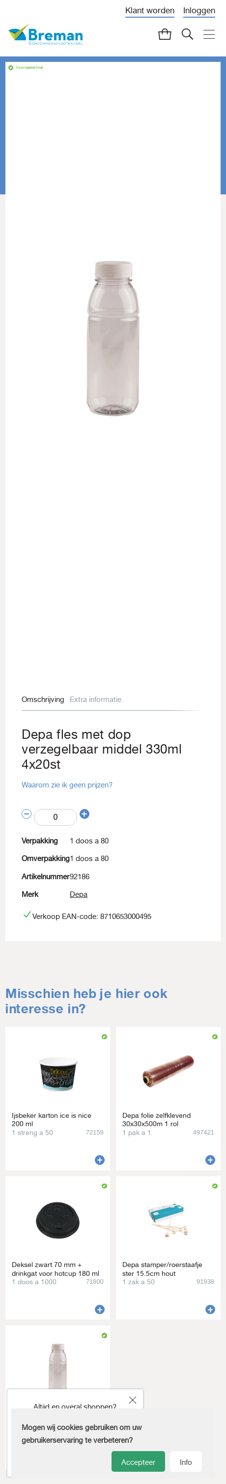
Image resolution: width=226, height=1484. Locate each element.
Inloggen (199, 10)
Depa (78, 894)
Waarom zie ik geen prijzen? (67, 784)
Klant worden (149, 10)
